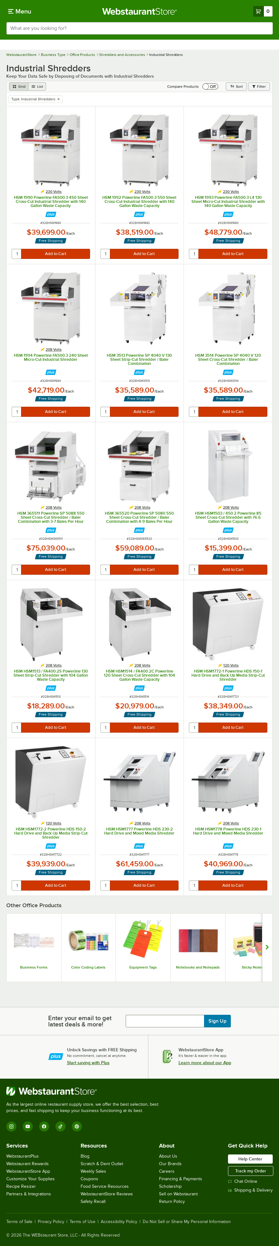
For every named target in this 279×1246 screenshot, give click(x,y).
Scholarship (170, 1186)
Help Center (250, 1158)
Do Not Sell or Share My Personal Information (187, 1222)
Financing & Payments (180, 1178)
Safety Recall (93, 1201)
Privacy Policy (51, 1222)
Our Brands (170, 1163)
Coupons (89, 1178)
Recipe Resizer (21, 1186)
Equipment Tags (143, 967)
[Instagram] (11, 1126)
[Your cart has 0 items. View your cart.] (263, 11)
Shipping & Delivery (250, 1190)
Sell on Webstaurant (178, 1194)
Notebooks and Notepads (198, 967)
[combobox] (139, 28)
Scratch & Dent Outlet (102, 1163)
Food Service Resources (105, 1186)
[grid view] (18, 86)
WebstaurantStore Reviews (107, 1194)
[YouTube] (28, 1126)
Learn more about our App (205, 1062)
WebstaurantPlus (22, 1156)
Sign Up (217, 1021)
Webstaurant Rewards (27, 1163)
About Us (168, 1156)
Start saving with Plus (88, 1062)
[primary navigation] (19, 11)
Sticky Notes (252, 967)
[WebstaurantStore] (85, 1091)
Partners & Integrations (28, 1194)
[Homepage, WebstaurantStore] (139, 11)
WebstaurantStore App (28, 1171)
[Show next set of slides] (267, 948)
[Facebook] (44, 1126)
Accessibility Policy (119, 1222)
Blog (85, 1156)
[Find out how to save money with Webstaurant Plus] (50, 214)
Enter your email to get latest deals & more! (79, 1021)
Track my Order (250, 1170)
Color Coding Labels (88, 967)
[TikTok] (60, 1126)
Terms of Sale (19, 1222)
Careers (166, 1171)
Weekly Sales (93, 1171)
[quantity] (17, 254)
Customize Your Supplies (30, 1178)
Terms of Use (82, 1222)
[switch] (210, 86)
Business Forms (34, 967)
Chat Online (242, 1181)
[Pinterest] (77, 1126)
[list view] (37, 86)
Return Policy (172, 1201)
